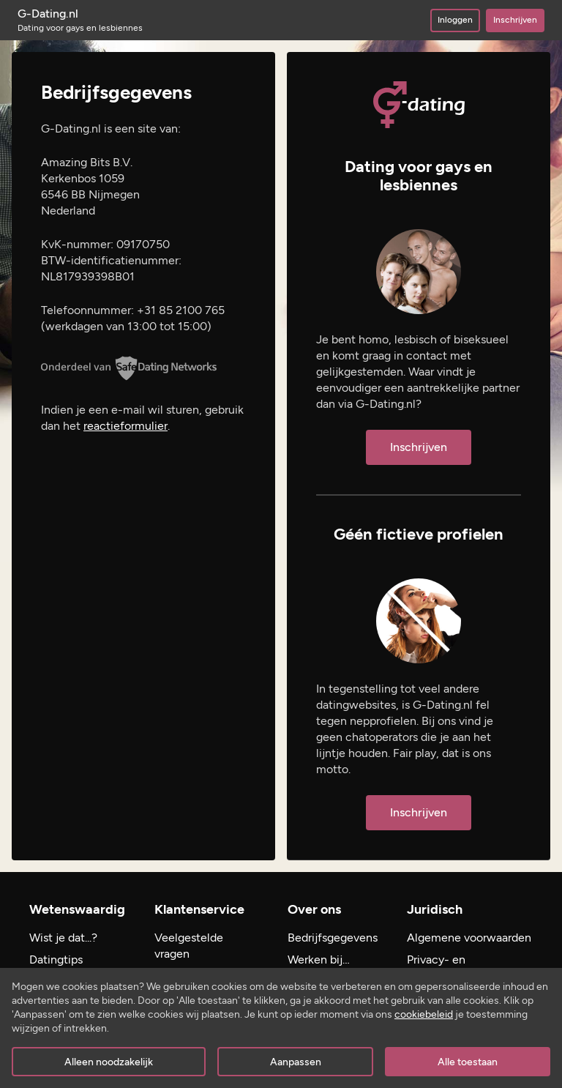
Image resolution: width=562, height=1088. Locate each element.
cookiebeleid (423, 1014)
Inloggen (455, 20)
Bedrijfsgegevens (333, 937)
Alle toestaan (468, 1062)
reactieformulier (125, 426)
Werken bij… (319, 959)
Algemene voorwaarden (469, 937)
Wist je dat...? (63, 937)
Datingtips (56, 959)
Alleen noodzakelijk (108, 1062)
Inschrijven (515, 20)
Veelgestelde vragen (188, 946)
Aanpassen (295, 1062)
